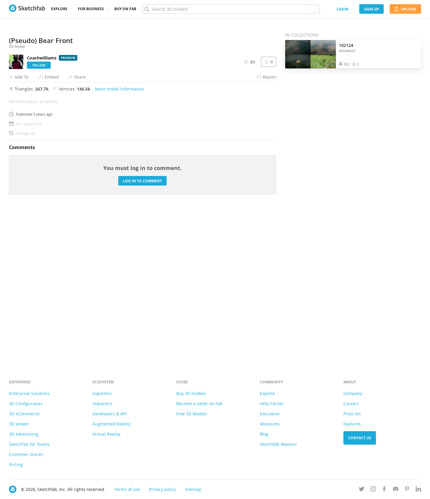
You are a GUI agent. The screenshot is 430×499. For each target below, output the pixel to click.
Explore (59, 8)
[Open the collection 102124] (310, 54)
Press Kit (352, 414)
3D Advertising (23, 434)
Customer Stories (26, 454)
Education (270, 414)
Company (352, 393)
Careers (351, 403)
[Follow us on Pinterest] (407, 490)
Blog (264, 434)
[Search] (231, 8)
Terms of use (127, 489)
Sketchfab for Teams (29, 444)
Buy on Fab (125, 8)
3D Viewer (19, 424)
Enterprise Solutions (29, 393)
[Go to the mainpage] (27, 8)
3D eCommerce (24, 414)
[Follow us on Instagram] (373, 490)
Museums (270, 424)
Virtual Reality (106, 434)
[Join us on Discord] (395, 490)
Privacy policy (162, 489)
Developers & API (110, 414)
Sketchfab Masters (278, 444)
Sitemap (193, 489)
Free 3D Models (191, 414)
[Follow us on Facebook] (384, 490)
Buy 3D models (191, 393)
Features (352, 424)
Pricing (16, 464)
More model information (119, 238)
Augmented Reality (111, 424)
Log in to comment (142, 330)
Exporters (102, 393)
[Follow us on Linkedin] (418, 490)
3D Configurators (26, 403)
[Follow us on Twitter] (361, 490)
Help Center (272, 403)
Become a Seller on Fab (199, 403)
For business (91, 8)
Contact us (359, 437)
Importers (102, 403)
